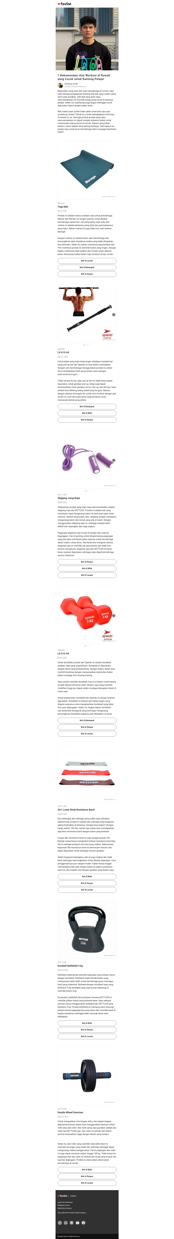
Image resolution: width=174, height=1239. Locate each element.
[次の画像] (113, 315)
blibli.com (112, 799)
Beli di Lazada (87, 261)
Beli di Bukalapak (87, 267)
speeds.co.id (111, 340)
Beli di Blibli (87, 413)
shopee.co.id (111, 196)
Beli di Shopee (87, 274)
